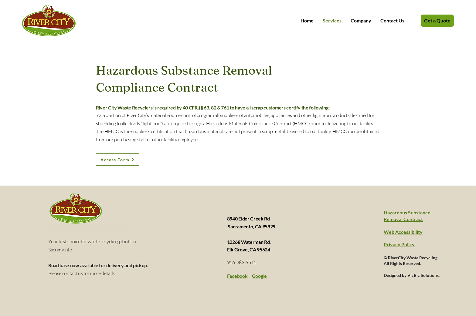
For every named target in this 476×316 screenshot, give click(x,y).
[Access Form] (117, 159)
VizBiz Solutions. (423, 275)
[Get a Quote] (437, 21)
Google (259, 276)
